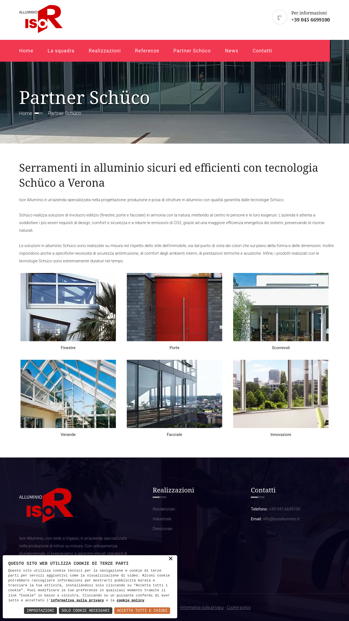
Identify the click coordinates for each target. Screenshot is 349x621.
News (231, 51)
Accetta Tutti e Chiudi (142, 610)
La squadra (60, 51)
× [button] (170, 559)
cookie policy (130, 600)
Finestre (68, 347)
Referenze (147, 51)
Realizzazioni (105, 51)
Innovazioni (280, 434)
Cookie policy (239, 607)
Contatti (262, 51)
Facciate (174, 434)
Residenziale (164, 509)
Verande (68, 434)
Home (26, 51)
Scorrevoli (281, 347)
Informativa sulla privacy (202, 607)
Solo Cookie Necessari (86, 610)
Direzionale (162, 528)
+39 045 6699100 (310, 19)
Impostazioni (40, 610)
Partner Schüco (192, 51)
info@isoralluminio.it (281, 518)
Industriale (162, 518)
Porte (174, 347)
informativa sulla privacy (77, 600)
